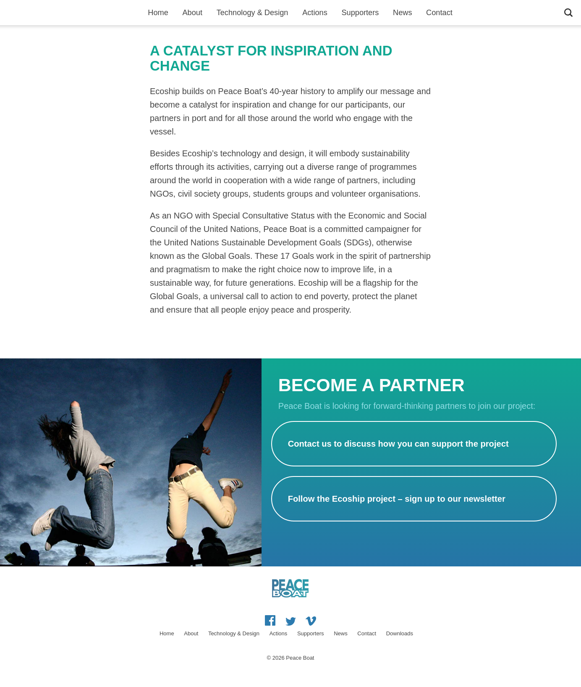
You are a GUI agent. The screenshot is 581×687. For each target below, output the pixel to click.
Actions (314, 12)
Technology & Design (252, 12)
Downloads (399, 633)
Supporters (360, 12)
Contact (439, 12)
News (402, 12)
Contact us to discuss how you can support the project (398, 443)
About (192, 12)
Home (158, 12)
